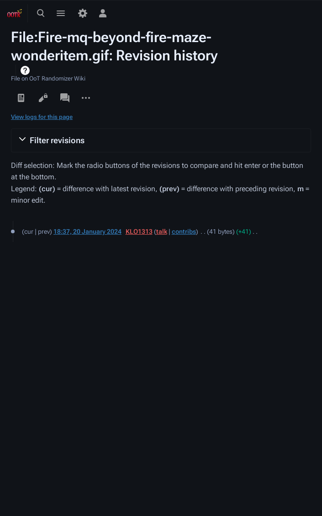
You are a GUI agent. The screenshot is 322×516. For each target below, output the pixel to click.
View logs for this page (42, 116)
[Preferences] (83, 13)
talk (161, 231)
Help (26, 70)
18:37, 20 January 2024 (87, 231)
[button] (161, 140)
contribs (184, 231)
